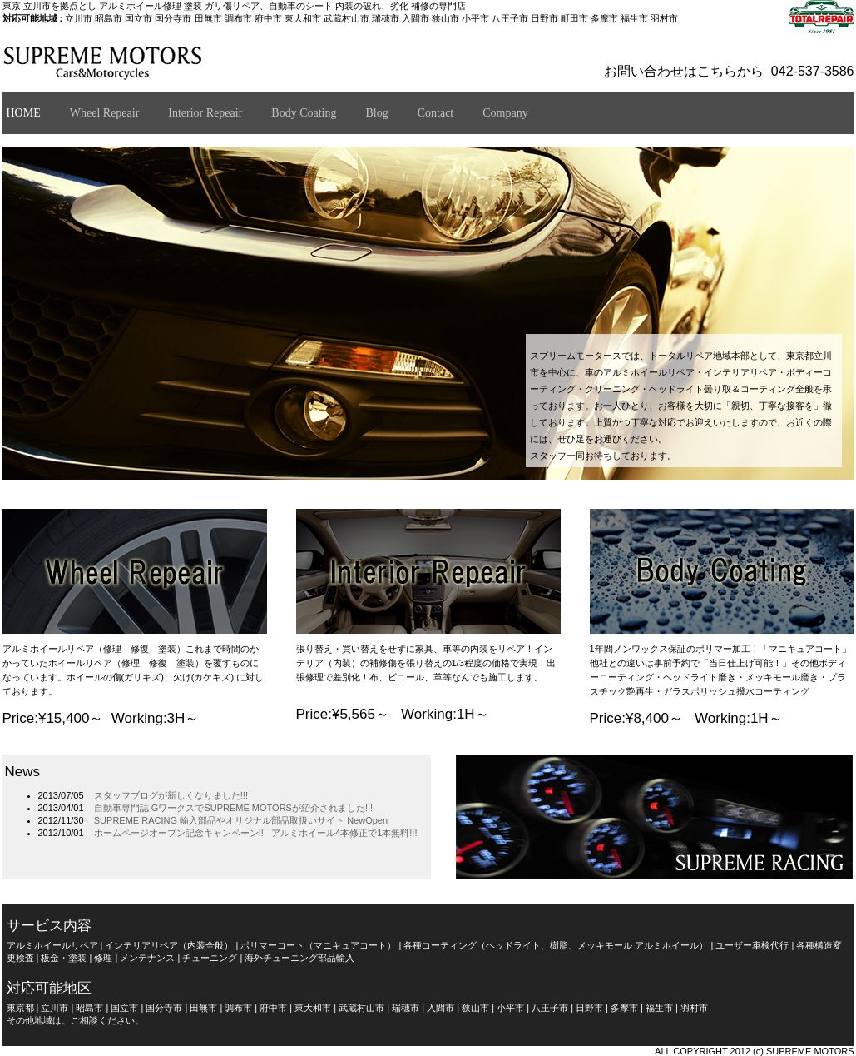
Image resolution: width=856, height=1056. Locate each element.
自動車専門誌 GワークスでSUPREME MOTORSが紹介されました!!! (233, 808)
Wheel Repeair (105, 113)
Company (504, 113)
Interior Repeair (205, 113)
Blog (376, 113)
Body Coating (303, 113)
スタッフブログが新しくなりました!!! (171, 795)
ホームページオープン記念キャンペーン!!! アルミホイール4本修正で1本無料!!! (256, 833)
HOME (24, 113)
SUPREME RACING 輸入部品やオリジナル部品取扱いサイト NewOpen (241, 820)
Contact (436, 113)
